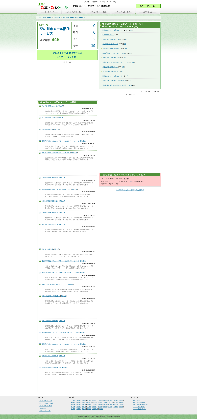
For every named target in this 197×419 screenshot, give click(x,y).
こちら (130, 181)
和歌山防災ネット (108, 34)
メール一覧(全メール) (139, 409)
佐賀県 (121, 406)
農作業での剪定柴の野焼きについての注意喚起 (56, 152)
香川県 (100, 406)
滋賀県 (100, 404)
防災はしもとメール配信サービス (113, 76)
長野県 (79, 402)
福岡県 (116, 406)
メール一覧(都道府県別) (140, 404)
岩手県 (84, 400)
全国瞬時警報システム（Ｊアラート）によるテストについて (60, 141)
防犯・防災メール (45, 18)
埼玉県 (95, 402)
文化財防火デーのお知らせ (50, 355)
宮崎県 (89, 409)
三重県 (84, 404)
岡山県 (79, 406)
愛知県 (79, 404)
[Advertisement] (67, 81)
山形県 (100, 400)
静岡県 (73, 404)
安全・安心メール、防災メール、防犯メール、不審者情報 (54, 6)
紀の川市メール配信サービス (73, 18)
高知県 (110, 406)
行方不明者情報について (49, 106)
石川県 (121, 400)
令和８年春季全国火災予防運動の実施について (56, 189)
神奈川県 (89, 402)
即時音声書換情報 (47, 129)
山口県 (89, 406)
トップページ (49, 12)
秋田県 (94, 400)
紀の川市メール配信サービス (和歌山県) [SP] (130, 190)
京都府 (94, 404)
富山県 (116, 400)
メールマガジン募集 (123, 12)
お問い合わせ (147, 12)
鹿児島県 (95, 409)
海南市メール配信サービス (111, 39)
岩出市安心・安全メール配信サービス (114, 80)
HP (131, 30)
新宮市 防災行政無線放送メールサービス (115, 62)
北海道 (73, 400)
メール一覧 (136, 400)
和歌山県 (57, 18)
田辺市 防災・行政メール (110, 44)
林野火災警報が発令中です (50, 177)
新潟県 (110, 400)
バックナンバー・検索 (98, 12)
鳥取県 (121, 404)
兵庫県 (105, 404)
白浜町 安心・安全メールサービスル (114, 53)
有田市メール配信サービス (111, 57)
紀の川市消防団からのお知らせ (51, 367)
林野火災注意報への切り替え (51, 296)
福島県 (105, 400)
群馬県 (116, 402)
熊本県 (79, 409)
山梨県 (83, 402)
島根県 (73, 406)
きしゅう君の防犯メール (110, 71)
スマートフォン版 (45, 410)
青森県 (79, 400)
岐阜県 (121, 402)
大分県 (84, 409)
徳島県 (94, 406)
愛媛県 (105, 406)
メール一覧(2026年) (139, 406)
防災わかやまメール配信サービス (113, 30)
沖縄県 (101, 409)
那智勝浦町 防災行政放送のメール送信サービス (117, 85)
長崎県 (73, 409)
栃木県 (111, 402)
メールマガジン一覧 (74, 12)
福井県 (73, 402)
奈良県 (110, 404)
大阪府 (89, 404)
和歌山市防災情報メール (110, 67)
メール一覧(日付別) (139, 402)
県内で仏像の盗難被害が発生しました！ (54, 284)
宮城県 (89, 400)
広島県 (84, 406)
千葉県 (100, 402)
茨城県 (106, 402)
